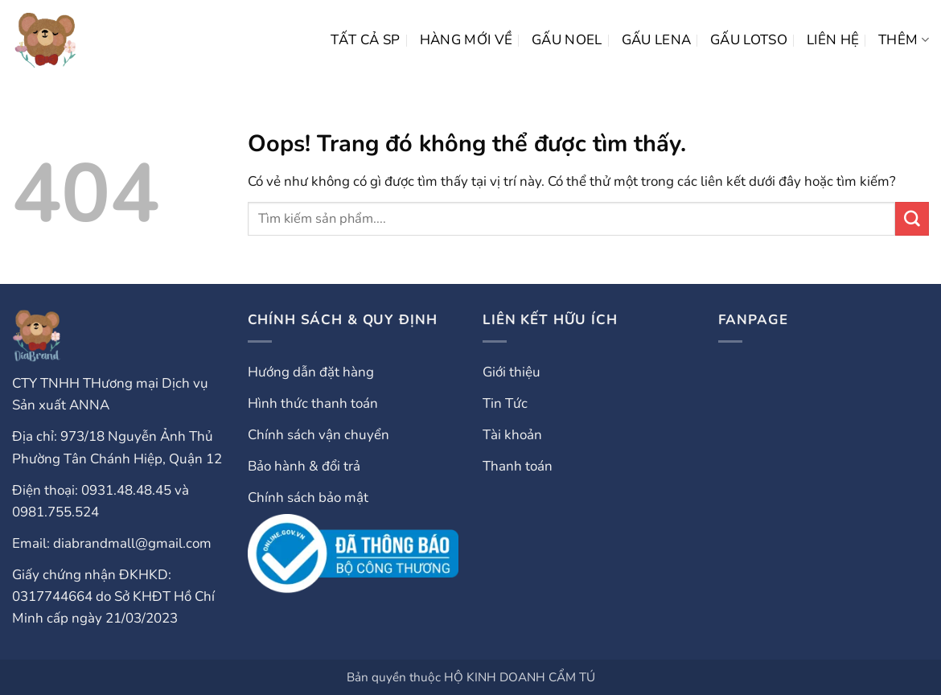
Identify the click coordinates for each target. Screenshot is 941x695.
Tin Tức (505, 403)
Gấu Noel (567, 40)
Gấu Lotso (748, 40)
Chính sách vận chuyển (318, 435)
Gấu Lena (657, 40)
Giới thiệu (511, 372)
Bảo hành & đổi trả (304, 466)
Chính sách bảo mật (308, 497)
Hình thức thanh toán (313, 403)
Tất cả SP (366, 40)
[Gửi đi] (912, 219)
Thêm (903, 40)
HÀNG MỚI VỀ (466, 40)
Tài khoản (512, 435)
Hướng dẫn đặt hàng (311, 372)
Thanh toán (518, 466)
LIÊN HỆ (833, 40)
